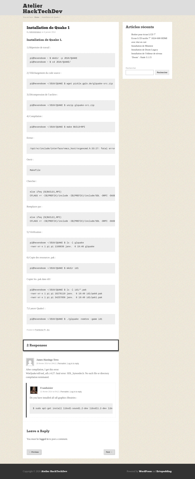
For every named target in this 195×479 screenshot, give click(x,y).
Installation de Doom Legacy (144, 49)
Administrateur (35, 32)
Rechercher (131, 68)
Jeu (48, 330)
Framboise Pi (40, 330)
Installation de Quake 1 (48, 27)
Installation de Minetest (142, 46)
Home (36, 17)
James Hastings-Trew (47, 359)
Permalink (62, 363)
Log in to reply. (73, 363)
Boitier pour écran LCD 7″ (143, 34)
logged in (44, 439)
